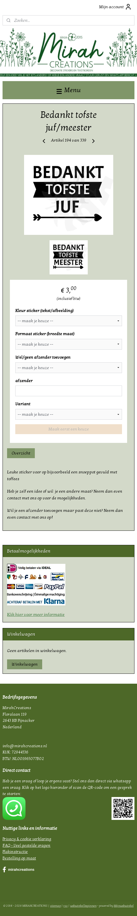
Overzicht (21, 453)
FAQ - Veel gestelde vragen (26, 845)
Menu (69, 90)
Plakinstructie (15, 851)
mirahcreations (18, 869)
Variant (22, 403)
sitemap (55, 906)
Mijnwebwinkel (124, 906)
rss (65, 906)
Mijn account (115, 6)
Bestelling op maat (19, 858)
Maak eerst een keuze (68, 429)
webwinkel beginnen (83, 906)
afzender (24, 380)
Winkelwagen (25, 664)
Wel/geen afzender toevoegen (42, 357)
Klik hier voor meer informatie (36, 614)
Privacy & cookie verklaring (27, 839)
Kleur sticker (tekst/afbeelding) (44, 310)
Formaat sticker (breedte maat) (44, 333)
